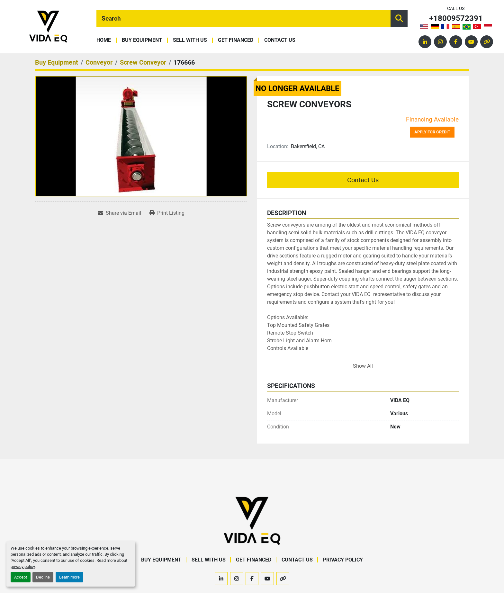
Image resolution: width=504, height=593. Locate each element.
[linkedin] (425, 41)
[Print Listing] (167, 213)
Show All (363, 366)
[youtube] (471, 41)
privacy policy (23, 566)
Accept (20, 577)
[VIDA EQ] (252, 521)
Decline (43, 577)
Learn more (69, 577)
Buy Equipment (142, 40)
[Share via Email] (119, 213)
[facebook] (455, 41)
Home (103, 40)
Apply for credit (432, 132)
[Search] (243, 18)
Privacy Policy (343, 560)
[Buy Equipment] (56, 62)
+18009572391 (456, 18)
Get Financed (235, 40)
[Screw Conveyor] (143, 62)
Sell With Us (190, 40)
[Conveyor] (99, 62)
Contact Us (279, 40)
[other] (486, 41)
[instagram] (440, 41)
